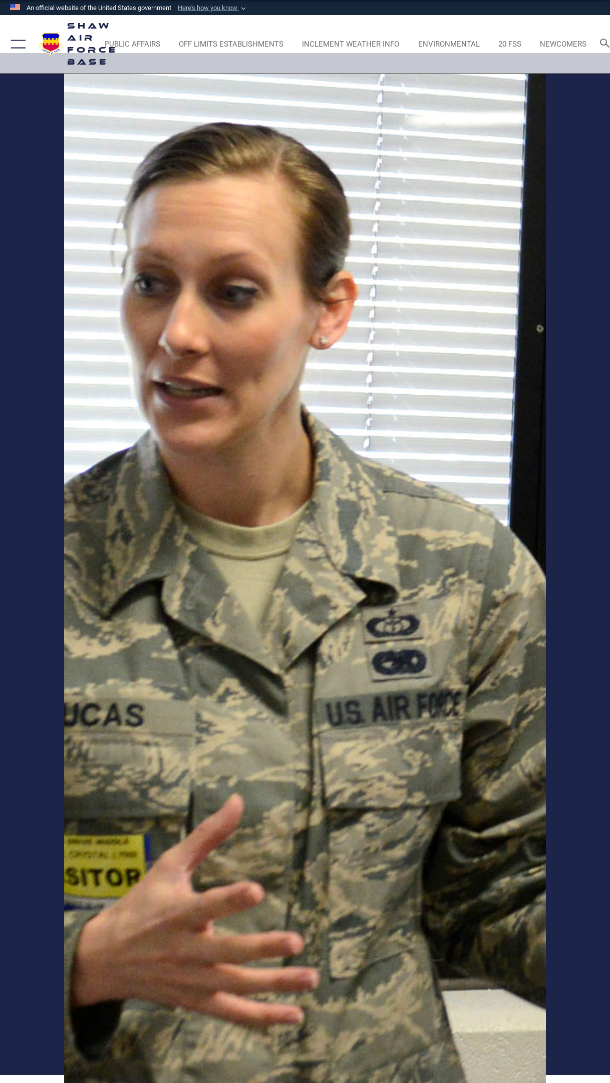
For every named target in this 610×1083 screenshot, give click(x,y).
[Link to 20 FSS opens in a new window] (509, 44)
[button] (213, 8)
